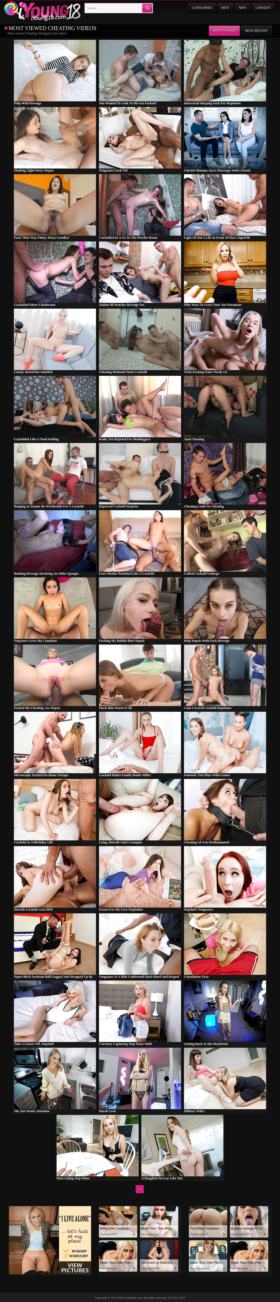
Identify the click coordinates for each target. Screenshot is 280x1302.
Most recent (256, 31)
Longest (262, 8)
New (242, 8)
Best (225, 8)
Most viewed (224, 31)
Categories (202, 8)
